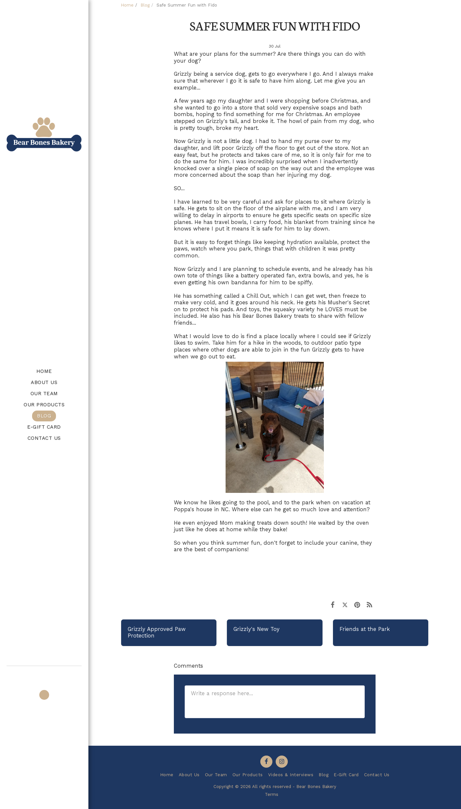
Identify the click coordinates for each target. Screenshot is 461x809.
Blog (145, 5)
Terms (271, 794)
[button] (44, 675)
